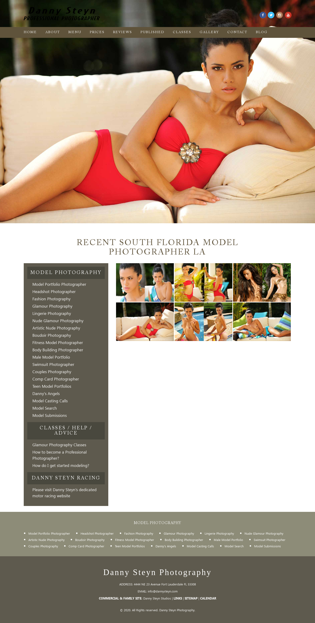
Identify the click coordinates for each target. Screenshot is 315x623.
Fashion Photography (51, 299)
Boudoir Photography (51, 335)
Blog (262, 32)
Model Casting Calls (50, 401)
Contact (237, 32)
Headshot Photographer (54, 291)
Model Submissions (49, 415)
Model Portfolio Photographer (59, 284)
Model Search (44, 408)
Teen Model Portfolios (51, 386)
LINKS (178, 598)
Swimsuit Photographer (53, 364)
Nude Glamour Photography (57, 320)
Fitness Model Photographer (57, 342)
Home (30, 32)
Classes (182, 32)
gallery (209, 32)
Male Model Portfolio (51, 357)
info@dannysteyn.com (163, 591)
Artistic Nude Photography (56, 328)
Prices (97, 32)
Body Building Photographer (57, 350)
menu (74, 32)
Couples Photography (51, 371)
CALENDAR (208, 598)
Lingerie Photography (51, 313)
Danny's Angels (46, 393)
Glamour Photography (52, 306)
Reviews (122, 32)
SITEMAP (191, 598)
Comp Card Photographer (55, 379)
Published (152, 32)
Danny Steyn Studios (157, 598)
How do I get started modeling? (60, 465)
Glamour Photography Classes (59, 444)
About (52, 32)
